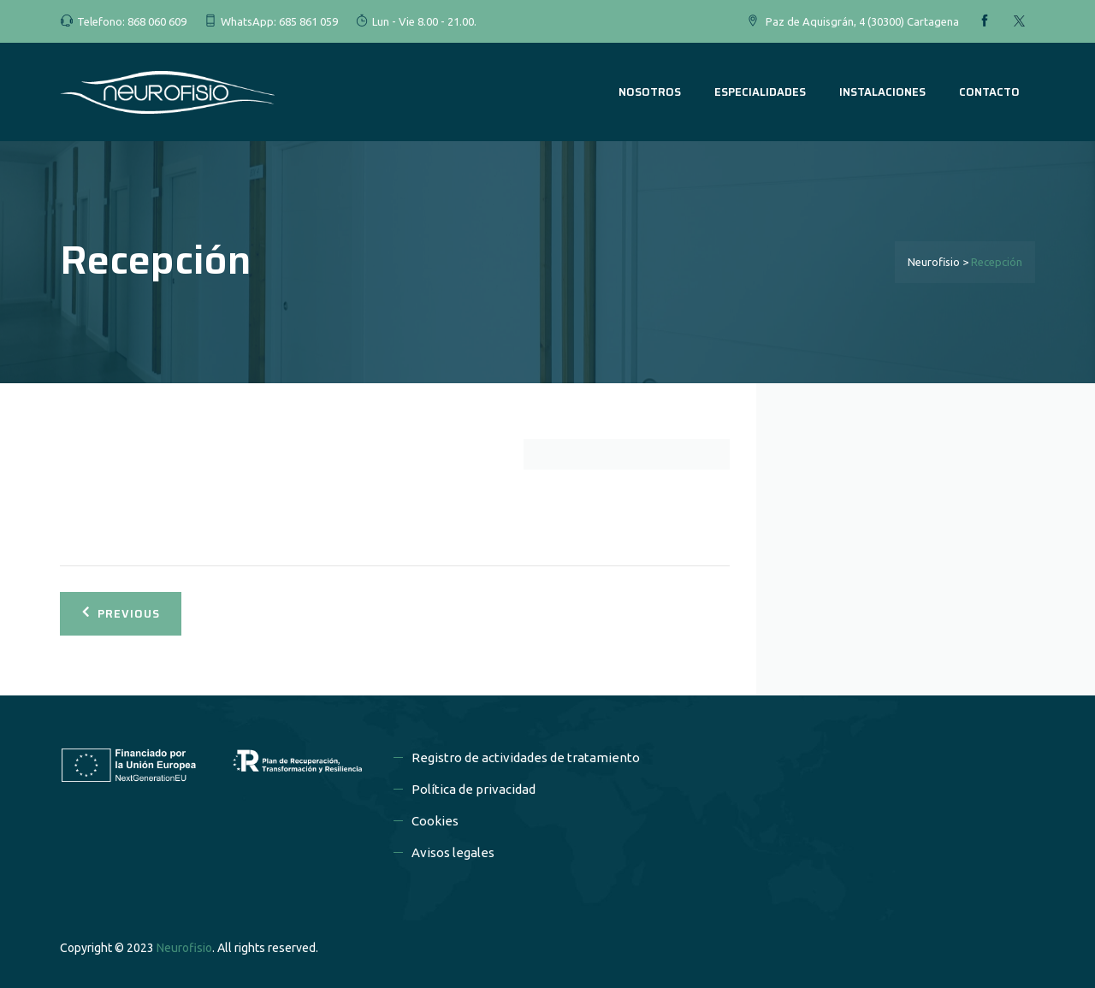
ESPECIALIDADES (760, 92)
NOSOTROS (650, 92)
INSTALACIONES (882, 92)
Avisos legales (452, 852)
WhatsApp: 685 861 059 (279, 21)
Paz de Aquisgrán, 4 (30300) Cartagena (862, 21)
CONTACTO (989, 92)
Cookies (435, 820)
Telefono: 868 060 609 (131, 21)
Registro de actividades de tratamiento (525, 757)
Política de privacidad (473, 789)
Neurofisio (184, 948)
